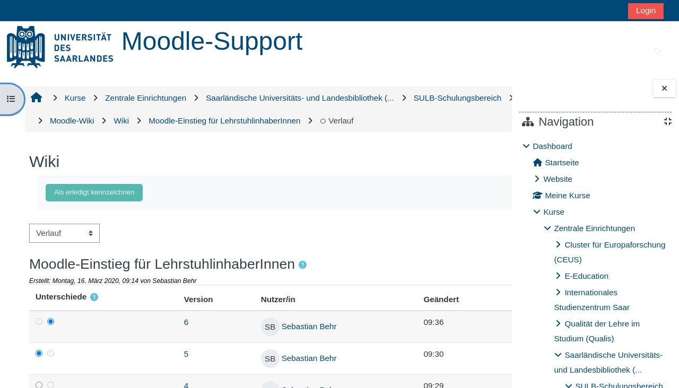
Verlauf (65, 143)
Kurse (553, 211)
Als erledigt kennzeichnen (93, 215)
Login (646, 10)
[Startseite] (60, 46)
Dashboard (552, 146)
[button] (302, 288)
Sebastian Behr (259, 349)
